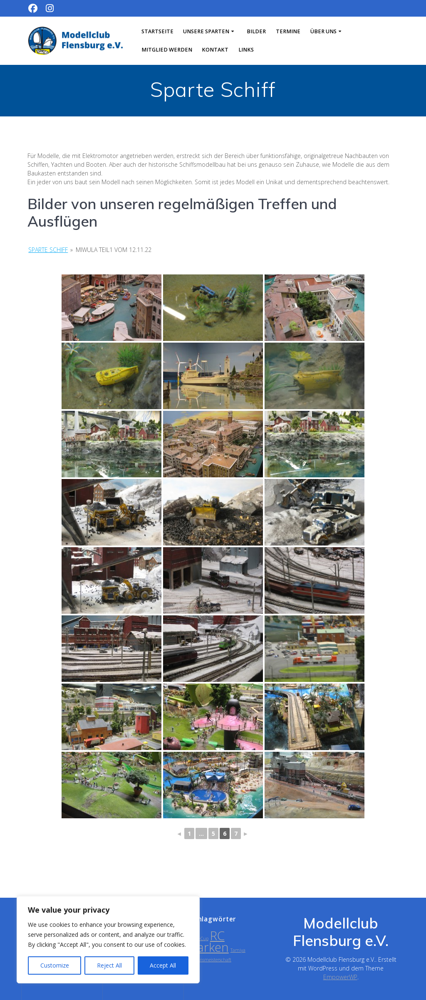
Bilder (256, 31)
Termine (288, 31)
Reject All (109, 965)
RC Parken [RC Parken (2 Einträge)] (209, 941)
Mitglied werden (166, 49)
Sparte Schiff (48, 250)
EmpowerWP (340, 977)
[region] (108, 939)
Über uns (323, 31)
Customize (54, 965)
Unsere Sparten (206, 31)
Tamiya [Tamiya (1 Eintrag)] (237, 950)
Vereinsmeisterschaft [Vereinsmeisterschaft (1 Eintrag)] (210, 960)
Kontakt (215, 49)
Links (246, 49)
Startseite (157, 31)
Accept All (163, 965)
